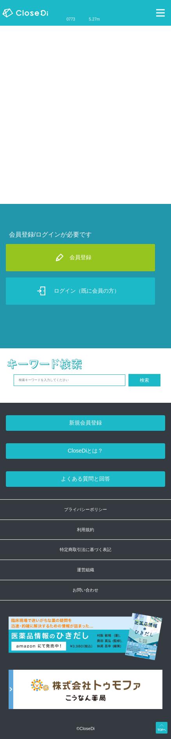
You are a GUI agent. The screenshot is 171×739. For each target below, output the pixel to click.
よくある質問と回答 (85, 479)
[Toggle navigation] (160, 12)
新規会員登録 (85, 423)
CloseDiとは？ (85, 451)
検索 (144, 380)
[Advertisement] (85, 115)
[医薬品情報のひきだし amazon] (85, 640)
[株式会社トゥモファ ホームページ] (85, 693)
